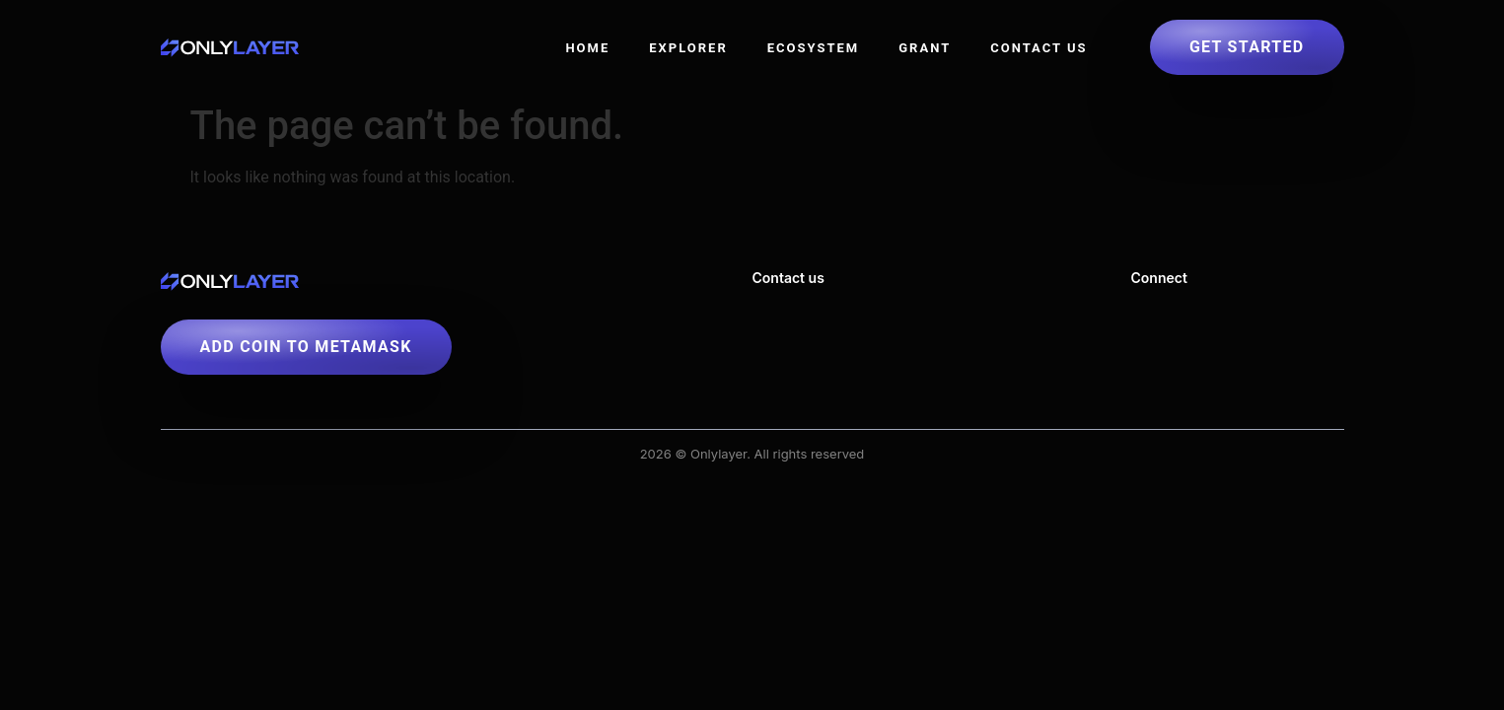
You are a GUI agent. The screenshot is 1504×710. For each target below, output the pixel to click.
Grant (924, 47)
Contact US (1038, 47)
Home (587, 47)
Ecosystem (813, 47)
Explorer (688, 47)
